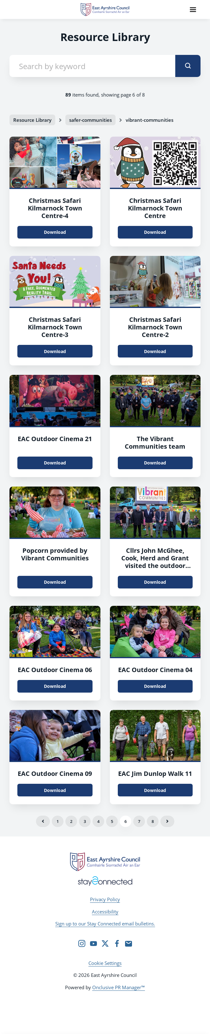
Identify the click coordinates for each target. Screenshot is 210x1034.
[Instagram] (81, 943)
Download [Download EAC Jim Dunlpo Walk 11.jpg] (155, 790)
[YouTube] (93, 943)
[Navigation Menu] (193, 9)
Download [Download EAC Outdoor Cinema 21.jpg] (55, 463)
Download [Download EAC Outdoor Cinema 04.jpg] (155, 686)
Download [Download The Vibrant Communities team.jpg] (155, 463)
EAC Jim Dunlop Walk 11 (155, 773)
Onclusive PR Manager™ (118, 987)
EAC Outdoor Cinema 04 (155, 669)
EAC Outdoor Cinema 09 (55, 773)
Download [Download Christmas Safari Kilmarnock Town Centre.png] (55, 232)
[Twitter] (105, 943)
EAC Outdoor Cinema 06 (55, 669)
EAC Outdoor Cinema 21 (55, 438)
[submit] (188, 66)
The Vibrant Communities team (155, 442)
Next (167, 821)
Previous (43, 821)
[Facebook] (116, 943)
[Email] (128, 943)
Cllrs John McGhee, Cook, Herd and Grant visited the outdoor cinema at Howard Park (155, 561)
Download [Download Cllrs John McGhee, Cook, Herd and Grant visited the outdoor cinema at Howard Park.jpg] (155, 582)
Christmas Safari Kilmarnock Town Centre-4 (55, 208)
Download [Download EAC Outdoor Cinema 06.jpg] (55, 686)
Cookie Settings (105, 963)
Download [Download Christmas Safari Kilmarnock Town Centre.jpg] (155, 232)
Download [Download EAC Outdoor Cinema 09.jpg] (55, 790)
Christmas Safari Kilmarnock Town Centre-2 (155, 327)
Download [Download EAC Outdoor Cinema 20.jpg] (55, 582)
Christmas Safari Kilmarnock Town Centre (155, 208)
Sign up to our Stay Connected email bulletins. (105, 923)
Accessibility (105, 911)
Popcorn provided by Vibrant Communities (55, 554)
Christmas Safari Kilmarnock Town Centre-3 (55, 327)
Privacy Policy (105, 899)
